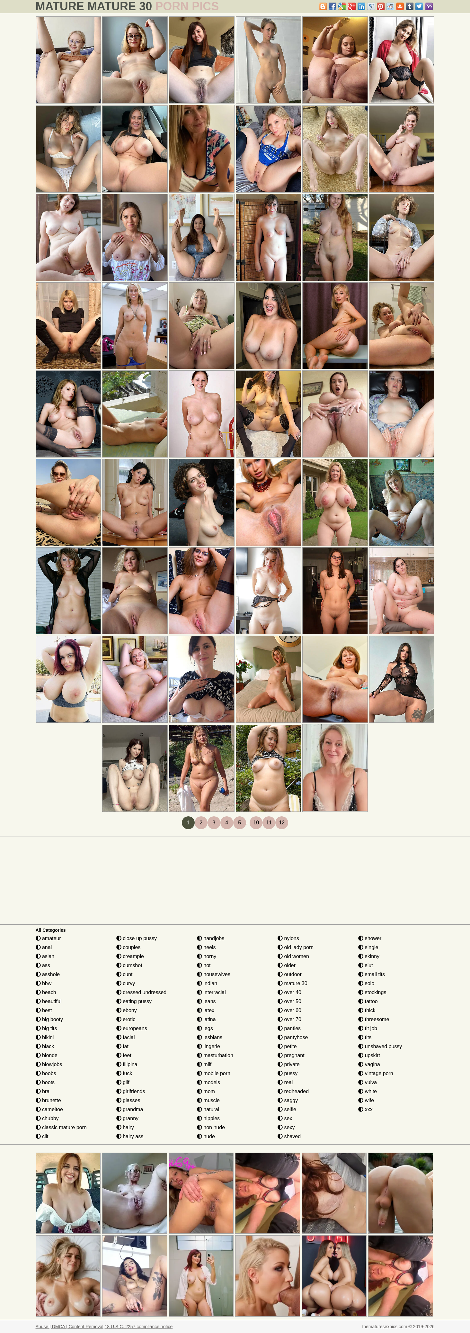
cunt (124, 974)
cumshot (129, 965)
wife (366, 1100)
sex (285, 1118)
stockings (372, 992)
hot (204, 965)
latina (206, 1019)
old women (293, 956)
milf (204, 1064)
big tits (46, 1028)
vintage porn (375, 1073)
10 (256, 822)
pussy (287, 1073)
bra (43, 1091)
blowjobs (49, 1064)
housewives (213, 974)
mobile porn (213, 1073)
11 (269, 822)
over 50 (289, 1001)
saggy (288, 1100)
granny (127, 1118)
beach (46, 992)
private (288, 1064)
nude (206, 1136)
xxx (365, 1109)
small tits (371, 974)
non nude (211, 1127)
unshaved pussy (380, 1046)
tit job (367, 1028)
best (44, 1010)
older (287, 965)
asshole (48, 974)
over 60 (289, 1010)
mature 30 (292, 983)
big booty (49, 1019)
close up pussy (136, 938)
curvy (125, 983)
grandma (129, 1109)
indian (207, 983)
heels (206, 947)
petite (287, 1046)
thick (366, 1010)
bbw (44, 983)
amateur (48, 938)
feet (123, 1055)
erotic (126, 1019)
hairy (125, 1127)
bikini (45, 1037)
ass (43, 965)
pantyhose (293, 1037)
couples (128, 947)
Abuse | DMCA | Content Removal (69, 1326)
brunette (48, 1100)
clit (42, 1136)
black (45, 1046)
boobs (46, 1073)
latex (205, 1010)
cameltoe (49, 1109)
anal (44, 947)
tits (364, 1037)
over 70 (289, 1019)
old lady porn (296, 947)
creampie (130, 956)
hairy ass (129, 1136)
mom (206, 1091)
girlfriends (130, 1091)
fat (122, 1046)
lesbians (209, 1037)
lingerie (208, 1046)
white (367, 1091)
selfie (287, 1109)
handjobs (210, 938)
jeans (206, 1001)
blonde (47, 1055)
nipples (208, 1118)
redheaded (293, 1091)
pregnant (291, 1055)
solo (366, 983)
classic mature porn (61, 1127)
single (368, 947)
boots (45, 1082)
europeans (131, 1028)
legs (205, 1028)
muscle (208, 1100)
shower (369, 938)
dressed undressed (141, 992)
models (208, 1082)
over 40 (289, 992)
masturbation (215, 1055)
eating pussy (134, 1001)
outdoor (290, 974)
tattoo (367, 1001)
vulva (367, 1082)
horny (206, 956)
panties (289, 1028)
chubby (47, 1118)
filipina (126, 1064)
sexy (286, 1127)
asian (45, 956)
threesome (373, 1019)
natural (208, 1109)
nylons (288, 938)
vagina (369, 1064)
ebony (126, 1010)
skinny (368, 956)
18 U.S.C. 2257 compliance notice (139, 1326)
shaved (289, 1136)
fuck (124, 1073)
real (285, 1082)
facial (125, 1037)
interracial (211, 992)
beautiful (49, 1001)
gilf (122, 1082)
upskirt (369, 1055)
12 (282, 822)
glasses (128, 1100)
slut (365, 965)
